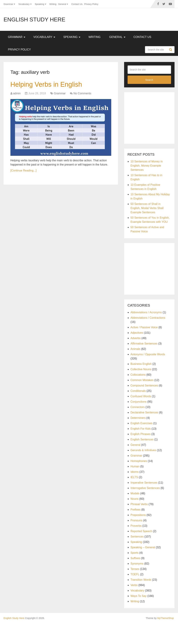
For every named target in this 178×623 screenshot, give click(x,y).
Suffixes (135, 558)
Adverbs (136, 338)
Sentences (137, 536)
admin (17, 93)
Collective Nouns (141, 369)
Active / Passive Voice (144, 327)
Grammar (8, 4)
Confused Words (141, 396)
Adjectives (137, 332)
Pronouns (137, 520)
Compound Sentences (144, 385)
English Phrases (141, 434)
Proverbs (136, 525)
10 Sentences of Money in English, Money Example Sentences (147, 165)
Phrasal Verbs (139, 504)
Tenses (135, 568)
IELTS (134, 477)
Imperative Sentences (144, 482)
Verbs (134, 585)
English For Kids (141, 428)
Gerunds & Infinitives (143, 450)
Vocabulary (23, 4)
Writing (52, 4)
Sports (135, 552)
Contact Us (76, 4)
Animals (135, 348)
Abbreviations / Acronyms (146, 312)
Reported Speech (141, 531)
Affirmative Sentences (144, 343)
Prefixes (136, 509)
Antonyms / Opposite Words (148, 354)
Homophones (139, 461)
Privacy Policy (91, 4)
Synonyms (137, 563)
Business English (141, 363)
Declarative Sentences (144, 412)
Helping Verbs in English (46, 84)
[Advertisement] (153, 117)
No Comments (82, 93)
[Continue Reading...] (23, 170)
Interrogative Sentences (145, 488)
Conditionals (138, 390)
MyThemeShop (165, 618)
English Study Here (34, 19)
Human (135, 466)
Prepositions (138, 515)
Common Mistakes (142, 380)
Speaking (39, 4)
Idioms (135, 471)
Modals (135, 493)
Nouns (135, 498)
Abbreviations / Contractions (148, 317)
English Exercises (141, 423)
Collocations (138, 374)
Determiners (138, 417)
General (62, 4)
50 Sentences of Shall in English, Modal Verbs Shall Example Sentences (147, 208)
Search (171, 49)
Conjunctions (139, 401)
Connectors (138, 407)
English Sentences (142, 439)
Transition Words (141, 579)
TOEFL (135, 574)
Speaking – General (143, 547)
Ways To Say (139, 595)
